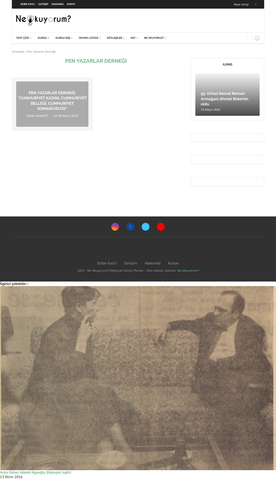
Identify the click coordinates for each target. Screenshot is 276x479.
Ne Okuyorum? (188, 270)
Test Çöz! (22, 37)
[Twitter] (145, 227)
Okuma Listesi (88, 37)
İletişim (43, 4)
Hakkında (57, 4)
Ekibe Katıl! (27, 4)
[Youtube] (161, 227)
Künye (71, 4)
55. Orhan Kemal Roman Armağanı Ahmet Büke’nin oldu (224, 98)
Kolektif (41, 116)
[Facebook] (130, 227)
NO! (133, 37)
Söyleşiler (114, 37)
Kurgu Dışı (62, 37)
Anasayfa (18, 51)
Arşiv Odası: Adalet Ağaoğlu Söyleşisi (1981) (35, 472)
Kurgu (42, 37)
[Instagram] (115, 227)
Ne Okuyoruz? (154, 37)
